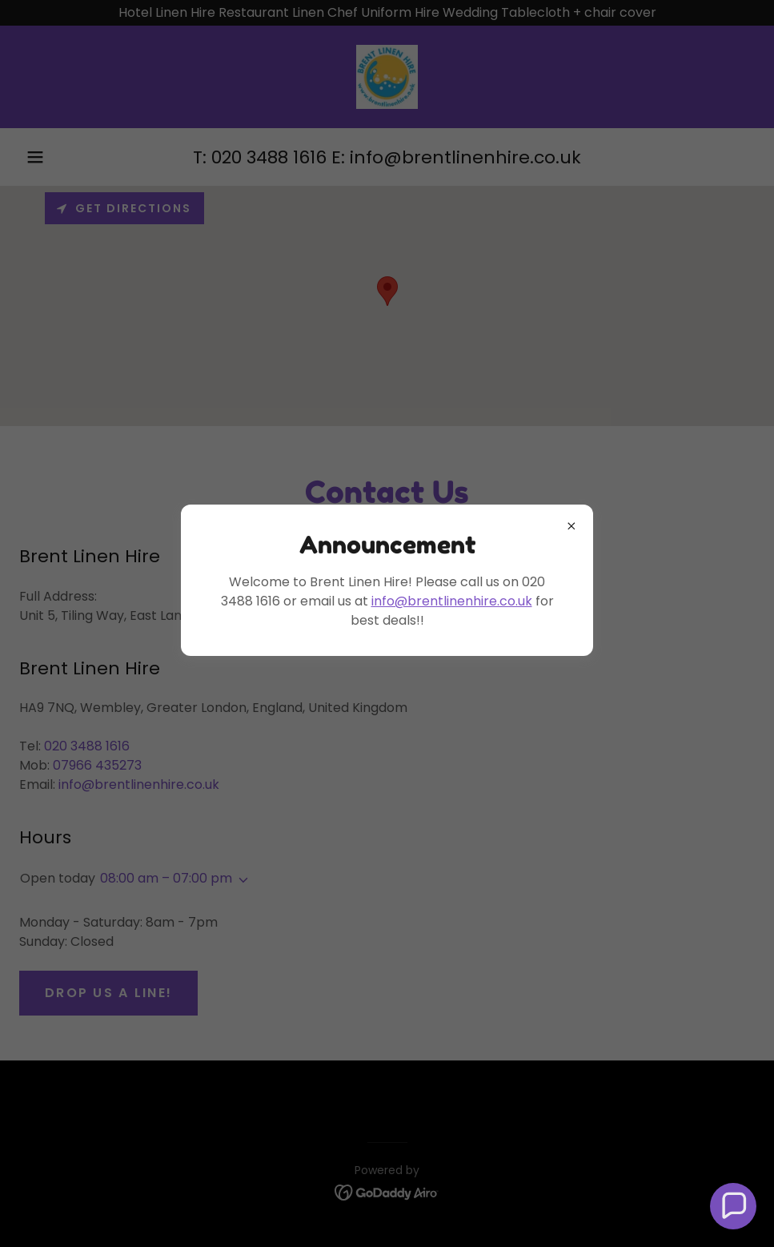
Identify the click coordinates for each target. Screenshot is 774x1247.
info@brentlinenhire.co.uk (451, 601)
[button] (733, 1206)
